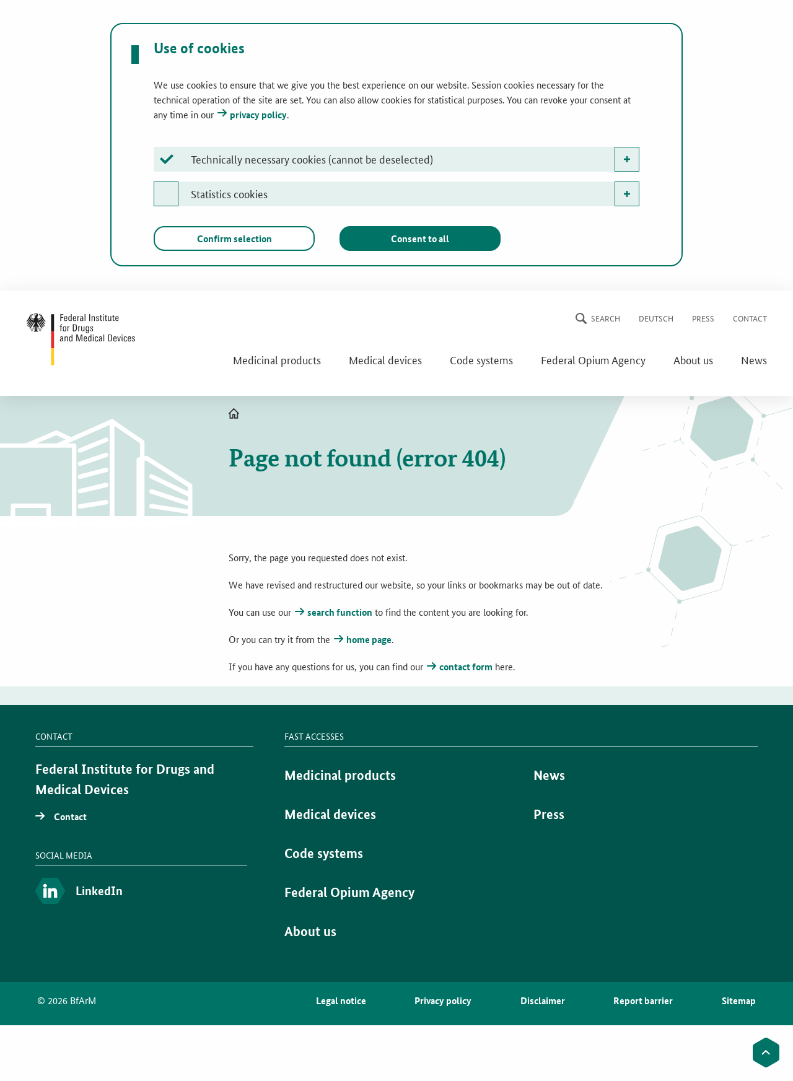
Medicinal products (277, 359)
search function (339, 612)
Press (703, 318)
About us (693, 359)
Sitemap (739, 1000)
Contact (750, 318)
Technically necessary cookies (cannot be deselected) (312, 158)
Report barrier (643, 1000)
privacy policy (258, 114)
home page (369, 639)
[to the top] (766, 1052)
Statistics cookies (229, 193)
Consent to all (420, 238)
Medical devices (385, 359)
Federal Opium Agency (593, 359)
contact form (466, 666)
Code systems (481, 359)
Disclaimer (542, 1000)
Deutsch (656, 318)
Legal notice (341, 1000)
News (754, 359)
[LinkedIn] (141, 892)
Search (605, 318)
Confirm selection (234, 238)
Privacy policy (442, 1000)
